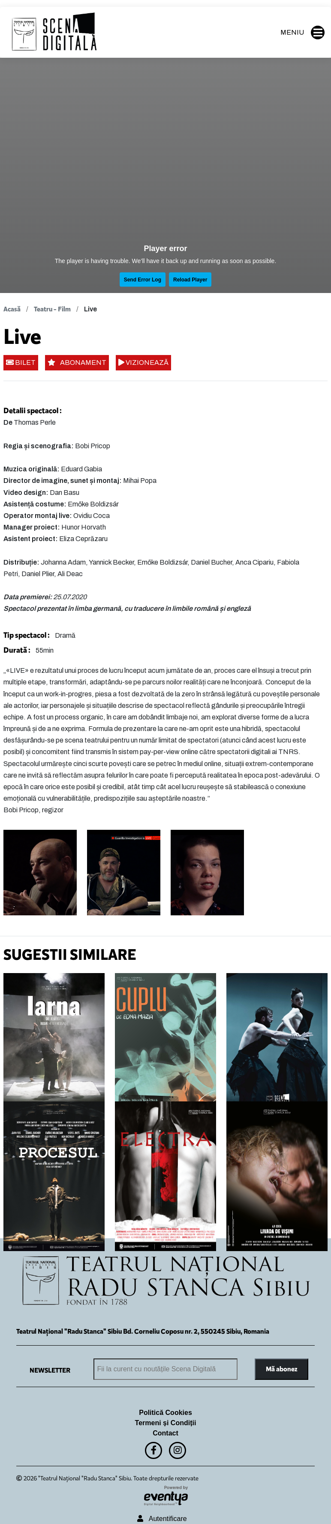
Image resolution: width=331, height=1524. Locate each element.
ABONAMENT (77, 362)
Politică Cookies (165, 1412)
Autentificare (162, 1518)
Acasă (12, 309)
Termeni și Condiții (165, 1422)
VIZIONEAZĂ (143, 362)
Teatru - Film (52, 309)
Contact (165, 1433)
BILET (21, 362)
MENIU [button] (302, 32)
